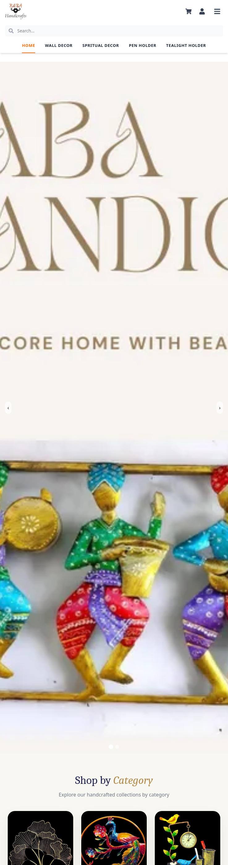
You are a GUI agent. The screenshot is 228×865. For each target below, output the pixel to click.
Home (28, 45)
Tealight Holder (186, 45)
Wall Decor (59, 45)
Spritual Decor (100, 45)
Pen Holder (142, 45)
